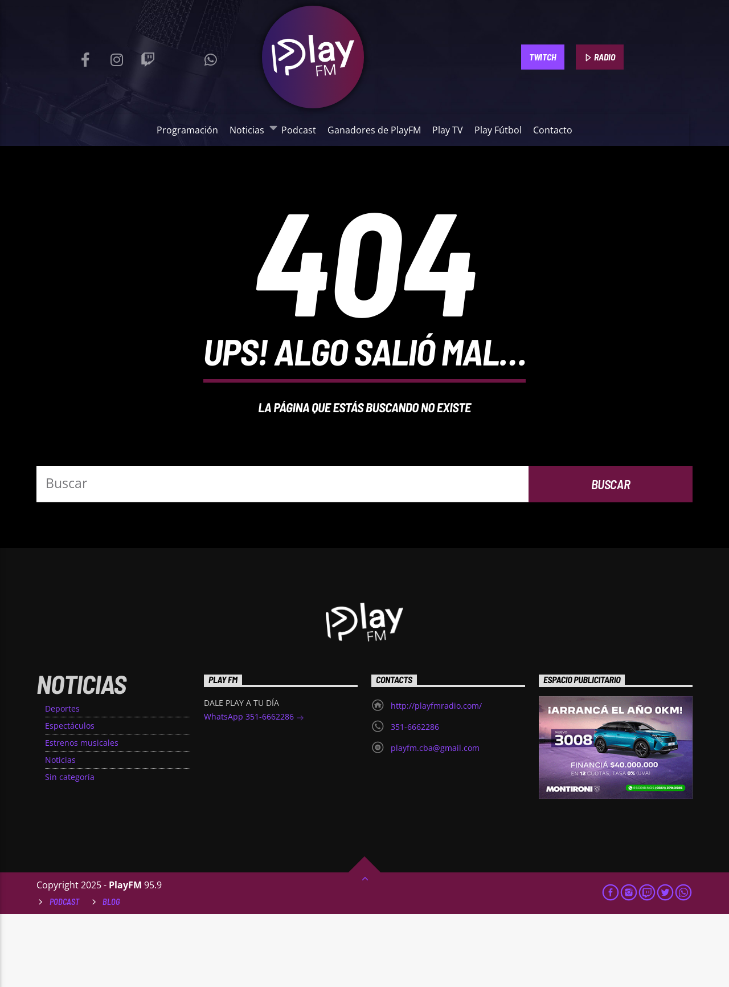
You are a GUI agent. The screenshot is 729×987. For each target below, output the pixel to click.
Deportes (62, 781)
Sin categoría (70, 849)
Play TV (447, 130)
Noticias (249, 130)
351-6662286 (415, 799)
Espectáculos (70, 798)
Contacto (552, 130)
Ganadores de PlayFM (374, 130)
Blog (111, 975)
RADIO (600, 57)
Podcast (298, 130)
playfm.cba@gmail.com (435, 820)
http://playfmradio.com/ (436, 778)
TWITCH (542, 56)
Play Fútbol (498, 130)
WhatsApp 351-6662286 (254, 790)
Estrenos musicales (81, 815)
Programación (187, 130)
